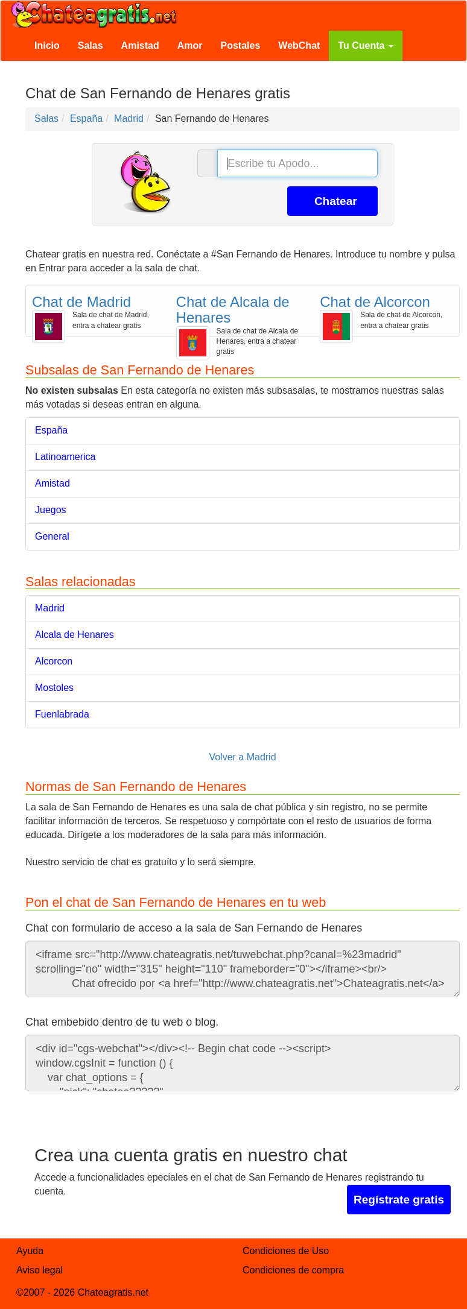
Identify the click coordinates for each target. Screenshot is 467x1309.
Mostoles (54, 688)
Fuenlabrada (62, 714)
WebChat (299, 45)
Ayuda (29, 1251)
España (51, 430)
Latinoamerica (65, 457)
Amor (190, 45)
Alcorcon (53, 661)
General (52, 536)
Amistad (140, 45)
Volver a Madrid (242, 757)
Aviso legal (39, 1270)
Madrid (50, 608)
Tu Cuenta (365, 45)
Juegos (50, 510)
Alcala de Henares (74, 634)
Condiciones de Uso (286, 1251)
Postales (241, 45)
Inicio (47, 45)
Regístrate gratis (399, 1199)
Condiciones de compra (293, 1270)
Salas (90, 45)
